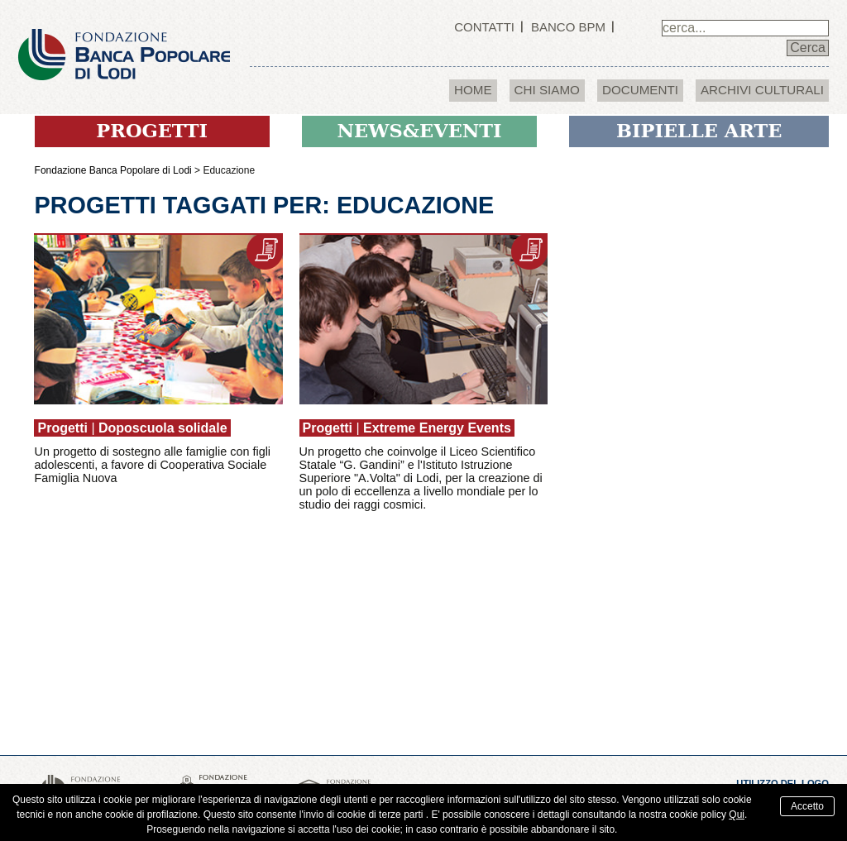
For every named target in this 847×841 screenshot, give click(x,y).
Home (473, 90)
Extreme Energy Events (437, 428)
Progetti (62, 428)
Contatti (484, 27)
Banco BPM (568, 27)
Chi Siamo (547, 90)
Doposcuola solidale (162, 428)
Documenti (640, 90)
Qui (736, 814)
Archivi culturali (762, 90)
